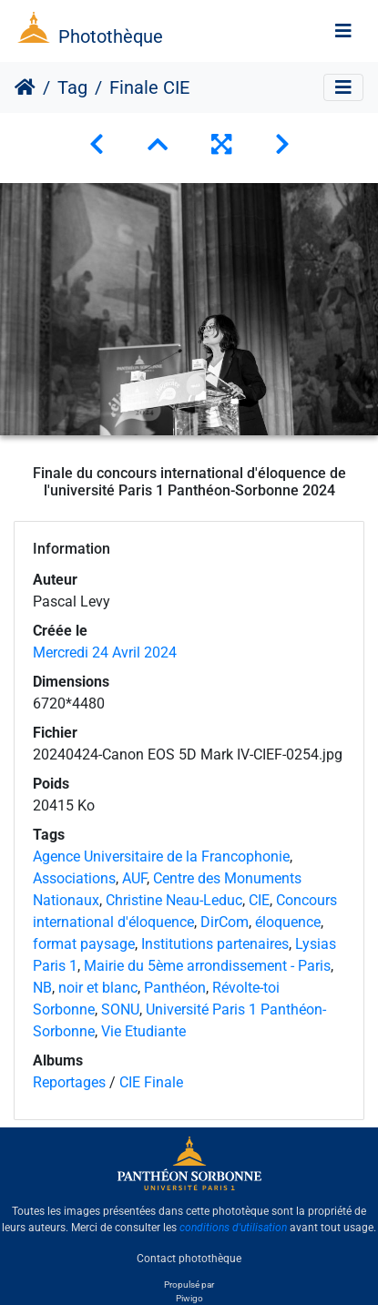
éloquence (288, 922)
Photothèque (110, 36)
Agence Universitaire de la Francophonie (161, 856)
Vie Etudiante (143, 1031)
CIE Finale (151, 1082)
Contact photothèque (189, 1258)
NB (42, 987)
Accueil (25, 87)
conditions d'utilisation (233, 1227)
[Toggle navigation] (343, 31)
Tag (72, 87)
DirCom (224, 922)
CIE (259, 900)
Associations (74, 878)
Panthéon (175, 987)
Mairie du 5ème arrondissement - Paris (207, 965)
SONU (120, 1009)
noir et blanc (98, 987)
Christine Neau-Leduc (174, 900)
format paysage (84, 944)
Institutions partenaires (215, 944)
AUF (134, 878)
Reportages (69, 1082)
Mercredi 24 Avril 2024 (105, 652)
